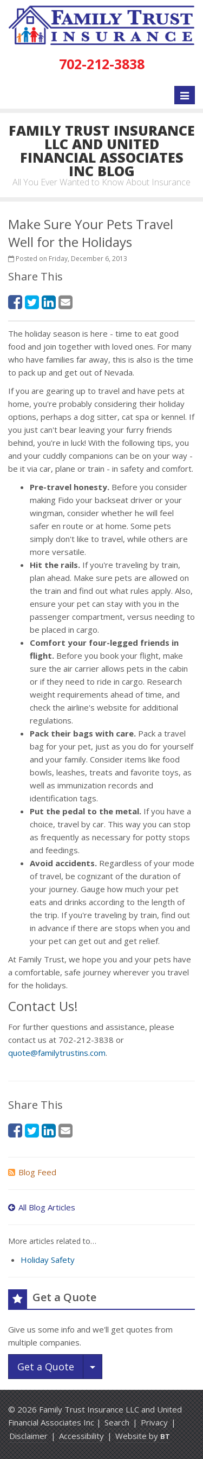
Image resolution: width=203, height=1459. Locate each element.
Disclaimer (28, 1435)
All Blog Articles (41, 1207)
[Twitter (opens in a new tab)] (32, 302)
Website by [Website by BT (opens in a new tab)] (142, 1435)
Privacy (154, 1422)
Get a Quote (45, 1366)
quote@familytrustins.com (57, 1052)
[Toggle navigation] (184, 95)
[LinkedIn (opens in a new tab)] (49, 302)
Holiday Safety (48, 1259)
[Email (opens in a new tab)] (65, 302)
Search (116, 1422)
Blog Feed (32, 1172)
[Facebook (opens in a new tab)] (15, 302)
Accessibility (81, 1435)
